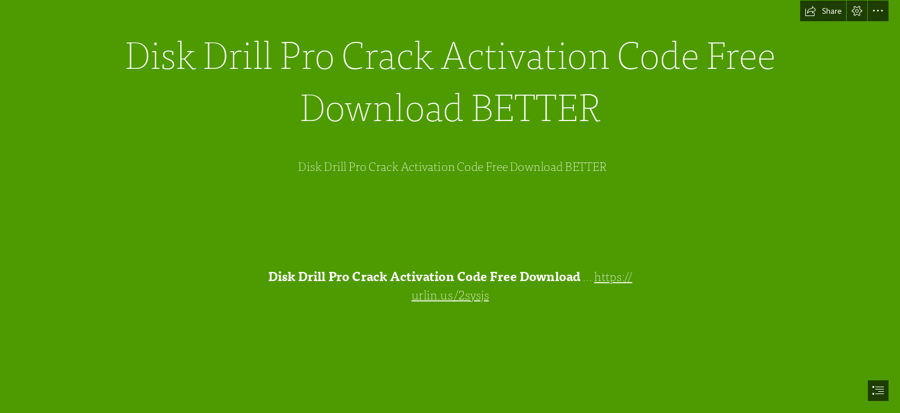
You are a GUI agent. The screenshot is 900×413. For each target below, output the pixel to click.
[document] (450, 206)
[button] (823, 11)
